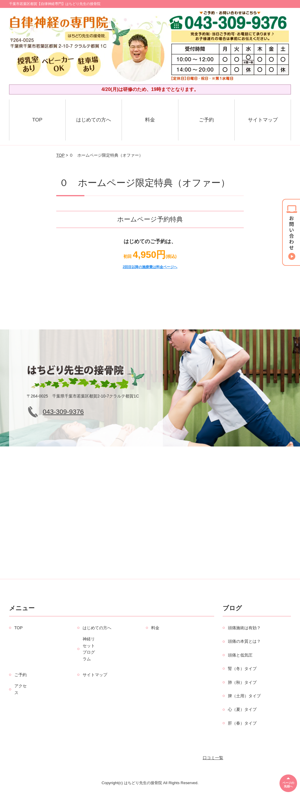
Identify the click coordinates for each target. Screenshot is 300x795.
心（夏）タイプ (242, 709)
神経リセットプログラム (89, 649)
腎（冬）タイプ (242, 668)
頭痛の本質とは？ (244, 641)
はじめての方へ (93, 120)
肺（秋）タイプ (242, 682)
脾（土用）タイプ (244, 695)
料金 (150, 120)
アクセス (20, 689)
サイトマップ (263, 120)
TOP (37, 120)
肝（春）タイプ (242, 723)
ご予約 (206, 120)
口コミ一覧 (213, 757)
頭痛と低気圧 (240, 655)
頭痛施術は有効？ (244, 627)
